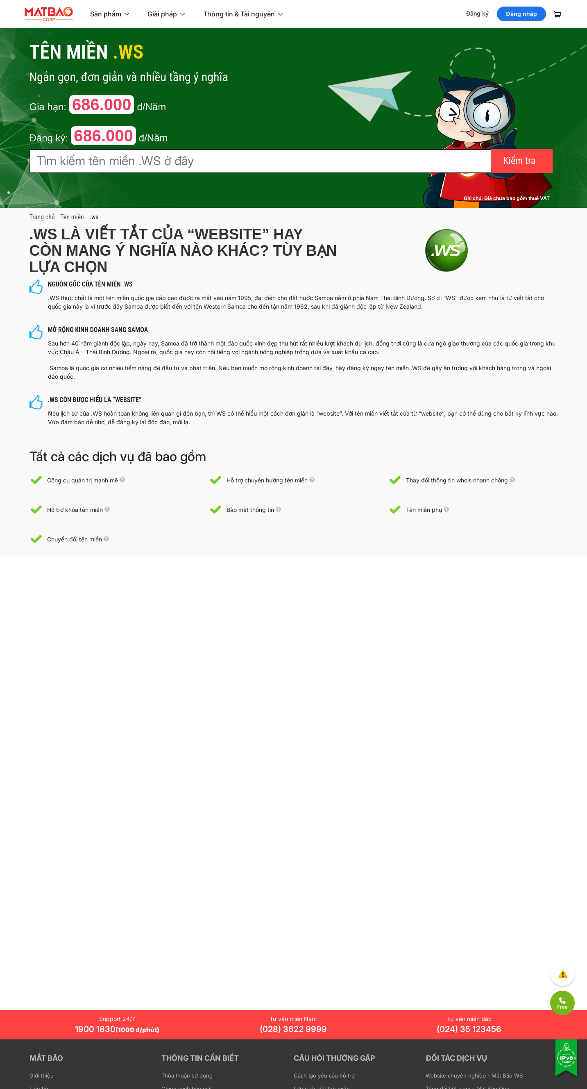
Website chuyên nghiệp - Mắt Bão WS (474, 1075)
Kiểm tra (519, 160)
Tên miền (72, 217)
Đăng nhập (521, 13)
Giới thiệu (41, 1075)
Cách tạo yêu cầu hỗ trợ (324, 1075)
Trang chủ (42, 217)
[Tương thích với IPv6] (566, 1063)
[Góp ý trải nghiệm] (562, 973)
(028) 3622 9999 (293, 1029)
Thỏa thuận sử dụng (187, 1075)
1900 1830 (117, 1029)
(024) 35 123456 (469, 1029)
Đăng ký (477, 13)
